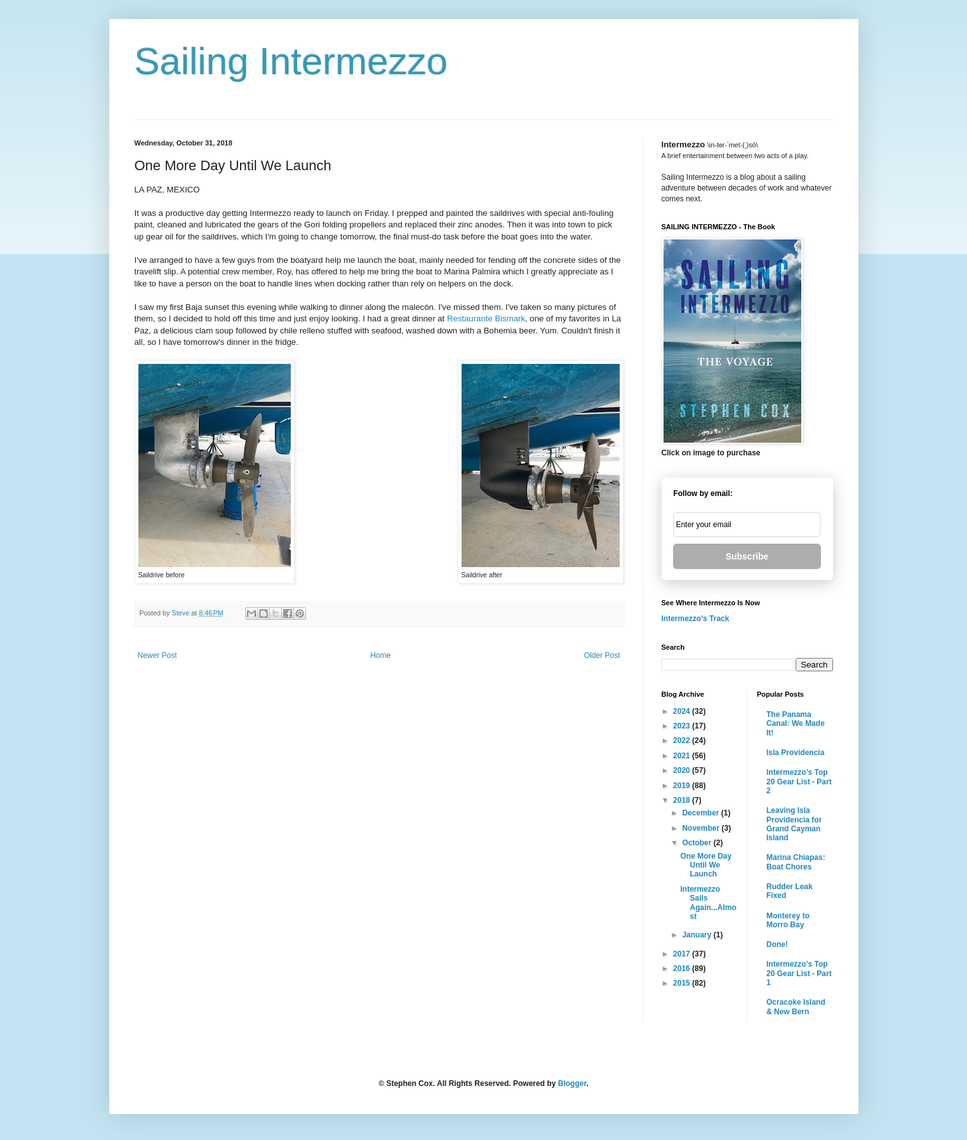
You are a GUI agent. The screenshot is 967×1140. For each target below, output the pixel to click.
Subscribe (747, 556)
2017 (682, 953)
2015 (682, 983)
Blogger (572, 1083)
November (701, 828)
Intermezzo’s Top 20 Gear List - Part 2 (799, 781)
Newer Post (157, 655)
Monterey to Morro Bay (788, 920)
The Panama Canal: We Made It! (795, 723)
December (701, 812)
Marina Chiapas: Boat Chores (795, 862)
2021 (682, 755)
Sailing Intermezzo (291, 61)
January (697, 934)
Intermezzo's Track (696, 618)
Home (380, 655)
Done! (777, 944)
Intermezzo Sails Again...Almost (708, 903)
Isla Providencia (795, 752)
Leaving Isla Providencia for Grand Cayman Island (794, 824)
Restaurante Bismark (486, 318)
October (697, 842)
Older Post (602, 655)
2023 (682, 725)
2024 (682, 711)
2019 (682, 785)
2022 (682, 740)
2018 (682, 800)
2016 (682, 968)
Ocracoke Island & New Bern (795, 1007)
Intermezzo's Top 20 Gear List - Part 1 (799, 973)
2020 (682, 770)
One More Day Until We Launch (705, 865)
